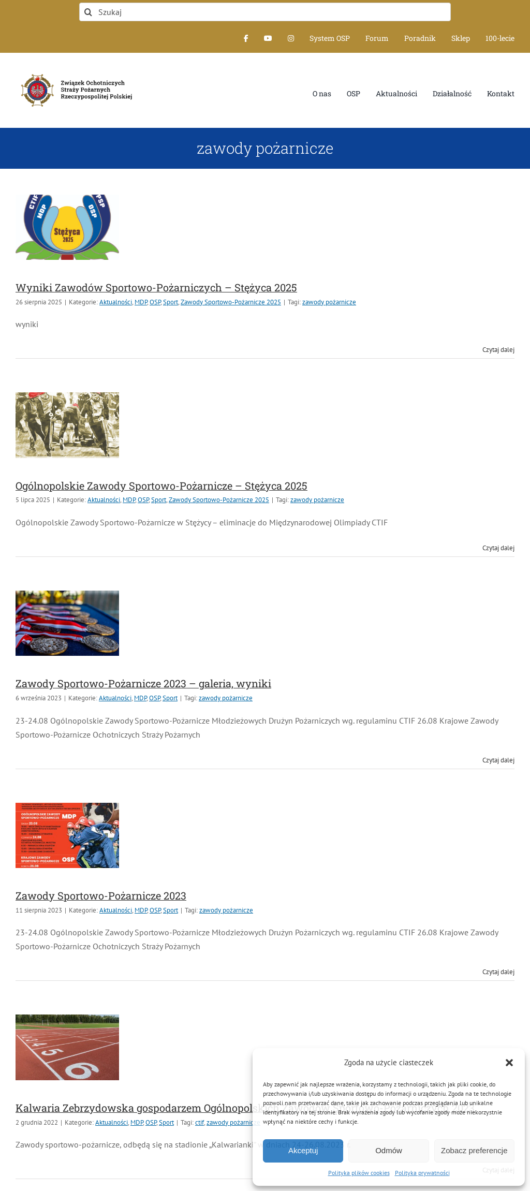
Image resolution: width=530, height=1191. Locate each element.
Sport (170, 302)
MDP (141, 302)
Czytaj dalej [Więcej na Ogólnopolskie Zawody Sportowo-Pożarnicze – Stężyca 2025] (498, 547)
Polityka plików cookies (359, 1173)
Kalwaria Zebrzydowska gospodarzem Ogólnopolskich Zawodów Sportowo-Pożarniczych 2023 (245, 1107)
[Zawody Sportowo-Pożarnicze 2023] (67, 835)
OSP (155, 302)
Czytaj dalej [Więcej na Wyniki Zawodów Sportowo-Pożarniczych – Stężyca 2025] (498, 349)
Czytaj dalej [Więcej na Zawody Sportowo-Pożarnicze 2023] (498, 971)
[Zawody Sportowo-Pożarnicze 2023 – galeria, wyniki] (67, 623)
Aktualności (115, 302)
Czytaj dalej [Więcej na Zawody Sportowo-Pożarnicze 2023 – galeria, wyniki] (498, 760)
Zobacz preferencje (474, 1150)
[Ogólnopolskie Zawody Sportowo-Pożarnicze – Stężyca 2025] (67, 425)
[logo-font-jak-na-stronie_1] (74, 72)
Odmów (388, 1150)
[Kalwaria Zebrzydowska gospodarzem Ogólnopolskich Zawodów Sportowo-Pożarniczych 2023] (67, 1047)
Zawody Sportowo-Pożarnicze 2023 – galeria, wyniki (143, 683)
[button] (509, 1062)
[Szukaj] (265, 12)
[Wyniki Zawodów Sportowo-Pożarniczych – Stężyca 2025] (67, 227)
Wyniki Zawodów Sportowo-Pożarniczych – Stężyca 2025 (156, 287)
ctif (199, 1122)
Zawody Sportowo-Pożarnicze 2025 (231, 302)
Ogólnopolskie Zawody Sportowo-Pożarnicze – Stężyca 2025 (161, 485)
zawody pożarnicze (329, 302)
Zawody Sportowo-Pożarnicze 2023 (101, 895)
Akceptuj (303, 1150)
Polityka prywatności (422, 1173)
